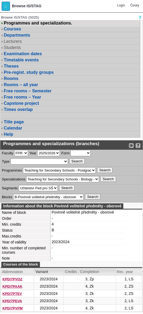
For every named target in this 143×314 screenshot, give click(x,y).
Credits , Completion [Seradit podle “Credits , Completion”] (82, 272)
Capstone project (21, 103)
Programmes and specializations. (38, 23)
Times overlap (18, 109)
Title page (14, 122)
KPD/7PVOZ (12, 279)
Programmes (12, 170)
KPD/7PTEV (12, 294)
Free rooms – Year (22, 97)
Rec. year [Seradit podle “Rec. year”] (125, 272)
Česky (134, 5)
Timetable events (21, 60)
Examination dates (23, 53)
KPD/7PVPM (12, 308)
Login (121, 5)
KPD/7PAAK (12, 286)
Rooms (11, 78)
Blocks (7, 197)
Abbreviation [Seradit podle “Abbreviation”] (12, 272)
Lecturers (13, 41)
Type (5, 161)
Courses (12, 29)
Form (65, 153)
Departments (17, 35)
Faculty (7, 153)
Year (32, 153)
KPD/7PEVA (12, 301)
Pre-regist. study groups (29, 72)
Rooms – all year (21, 84)
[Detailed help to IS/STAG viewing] (138, 145)
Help (8, 134)
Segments (10, 188)
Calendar (13, 128)
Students (12, 47)
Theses (11, 66)
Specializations (13, 179)
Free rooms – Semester (28, 91)
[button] (6, 6)
